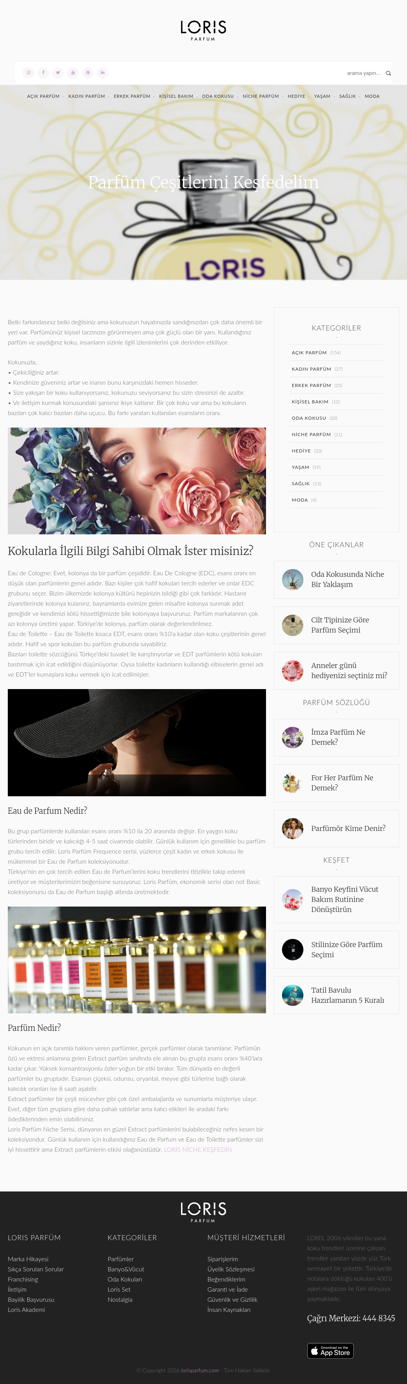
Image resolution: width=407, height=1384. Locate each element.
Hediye (296, 96)
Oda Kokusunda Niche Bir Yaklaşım (347, 579)
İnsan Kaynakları (229, 1309)
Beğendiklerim (227, 1279)
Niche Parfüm (261, 96)
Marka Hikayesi (28, 1258)
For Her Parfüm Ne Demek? (342, 782)
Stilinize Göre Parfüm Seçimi (346, 949)
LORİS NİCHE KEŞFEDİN (198, 1149)
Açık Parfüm (43, 96)
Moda (372, 96)
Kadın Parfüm (87, 96)
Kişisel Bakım (176, 96)
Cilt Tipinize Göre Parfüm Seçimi (340, 625)
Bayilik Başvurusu (31, 1299)
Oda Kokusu (218, 96)
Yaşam (322, 96)
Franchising (23, 1279)
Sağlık (347, 96)
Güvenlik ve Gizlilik (233, 1299)
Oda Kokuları (124, 1279)
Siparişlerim (223, 1258)
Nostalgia (119, 1299)
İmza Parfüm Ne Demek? (338, 737)
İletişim (17, 1289)
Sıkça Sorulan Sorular (36, 1269)
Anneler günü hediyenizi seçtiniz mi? (349, 670)
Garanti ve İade (228, 1289)
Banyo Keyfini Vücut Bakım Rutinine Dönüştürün (345, 899)
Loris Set (118, 1289)
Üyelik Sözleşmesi (231, 1269)
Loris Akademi (26, 1309)
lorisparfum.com (200, 1370)
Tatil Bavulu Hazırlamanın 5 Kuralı (347, 995)
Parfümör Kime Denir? (348, 828)
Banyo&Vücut (125, 1269)
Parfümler (120, 1258)
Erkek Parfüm (132, 96)
